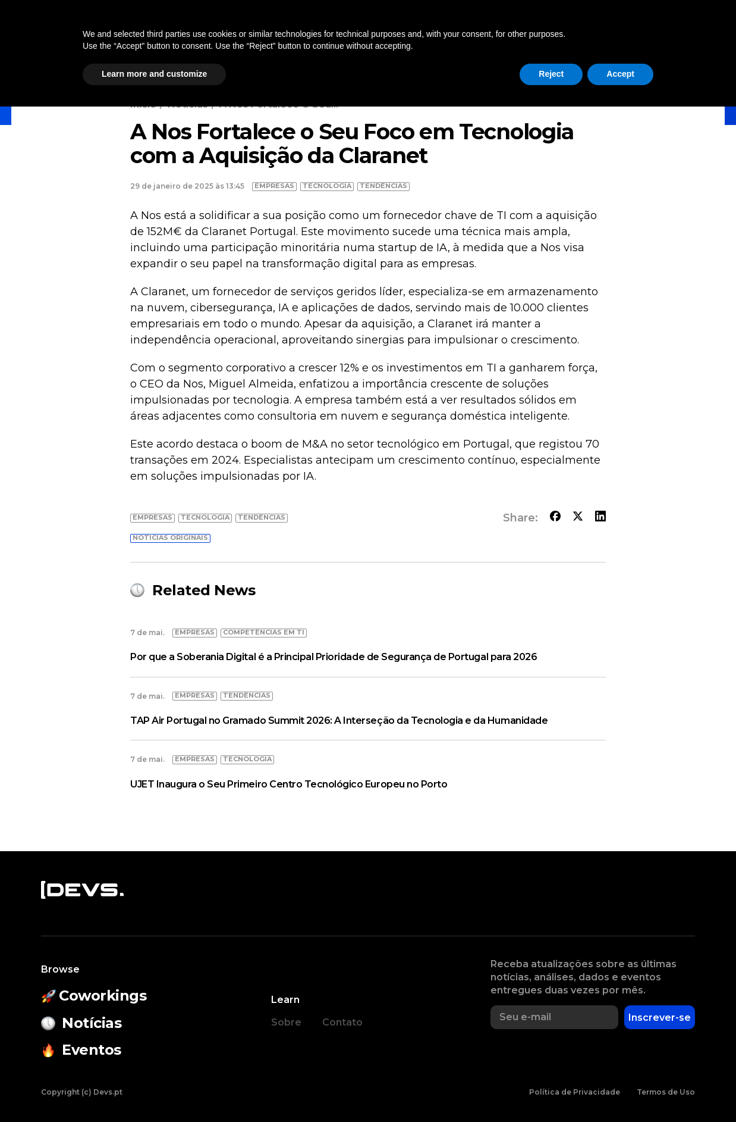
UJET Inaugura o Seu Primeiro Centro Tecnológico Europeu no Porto (288, 784)
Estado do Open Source (388, 39)
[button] (643, 39)
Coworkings (202, 39)
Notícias (129, 39)
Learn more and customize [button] (154, 1089)
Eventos (274, 39)
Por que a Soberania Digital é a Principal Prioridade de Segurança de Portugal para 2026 (333, 656)
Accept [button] (620, 1089)
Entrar (698, 39)
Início (143, 104)
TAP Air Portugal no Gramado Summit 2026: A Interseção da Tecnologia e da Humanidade (339, 720)
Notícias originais (170, 537)
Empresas (507, 39)
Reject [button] (551, 1089)
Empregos (580, 39)
